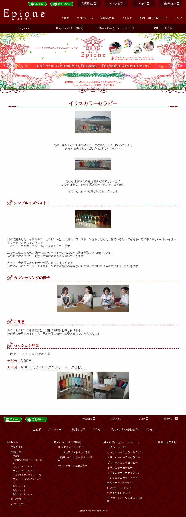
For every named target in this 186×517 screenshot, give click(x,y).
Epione (39, 3)
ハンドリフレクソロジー (25, 467)
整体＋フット (19, 490)
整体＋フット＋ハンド (24, 494)
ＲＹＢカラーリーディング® (123, 472)
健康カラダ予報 (162, 28)
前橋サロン (170, 3)
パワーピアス (18, 504)
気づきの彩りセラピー (120, 493)
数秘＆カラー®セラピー (120, 483)
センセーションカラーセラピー (125, 452)
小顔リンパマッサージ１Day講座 (75, 459)
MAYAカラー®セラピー (120, 488)
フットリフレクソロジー (25, 471)
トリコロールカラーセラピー (123, 457)
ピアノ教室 (116, 3)
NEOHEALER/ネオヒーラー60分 (27, 461)
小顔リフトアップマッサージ (27, 475)
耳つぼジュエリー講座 (70, 447)
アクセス (126, 18)
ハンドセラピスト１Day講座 (74, 452)
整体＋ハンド (19, 486)
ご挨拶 (65, 18)
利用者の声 (107, 18)
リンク (178, 18)
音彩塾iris (64, 3)
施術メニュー (18, 452)
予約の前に (17, 447)
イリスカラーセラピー (120, 467)
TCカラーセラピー (117, 447)
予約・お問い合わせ (153, 18)
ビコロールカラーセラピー (122, 462)
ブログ (143, 3)
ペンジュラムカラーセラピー (123, 477)
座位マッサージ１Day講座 (72, 465)
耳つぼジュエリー (21, 499)
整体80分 (17, 456)
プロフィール (85, 18)
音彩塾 (88, 3)
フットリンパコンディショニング (27, 481)
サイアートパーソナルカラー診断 (125, 500)
